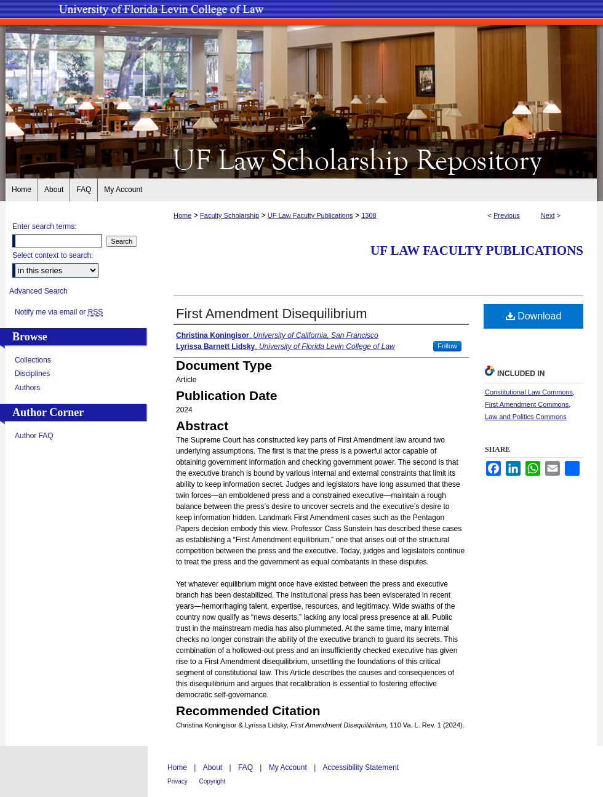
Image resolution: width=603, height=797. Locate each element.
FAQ (246, 767)
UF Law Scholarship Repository (301, 158)
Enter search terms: (44, 226)
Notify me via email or (59, 312)
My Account (289, 767)
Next (548, 215)
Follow (447, 346)
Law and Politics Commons (526, 416)
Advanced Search (38, 291)
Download (534, 316)
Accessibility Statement (361, 767)
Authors (27, 387)
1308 (368, 215)
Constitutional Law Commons (529, 392)
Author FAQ (34, 435)
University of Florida (531, 771)
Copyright (212, 781)
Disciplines (32, 373)
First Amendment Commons (527, 404)
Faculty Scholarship (229, 215)
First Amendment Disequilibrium (271, 313)
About (214, 767)
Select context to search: (52, 255)
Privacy (178, 781)
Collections (33, 360)
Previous (506, 215)
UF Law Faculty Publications (310, 215)
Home (182, 215)
